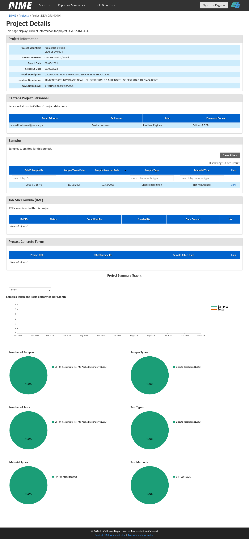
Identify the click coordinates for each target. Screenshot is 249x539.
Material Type (201, 170)
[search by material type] (202, 178)
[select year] (30, 290)
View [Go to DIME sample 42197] (233, 184)
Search (44, 5)
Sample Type (152, 170)
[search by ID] (34, 178)
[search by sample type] (152, 178)
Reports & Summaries (73, 5)
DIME (12, 15)
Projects (24, 15)
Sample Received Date (107, 170)
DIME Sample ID (34, 170)
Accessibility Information (141, 535)
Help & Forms (105, 5)
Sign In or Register (214, 5)
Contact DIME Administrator (110, 535)
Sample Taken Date (74, 170)
